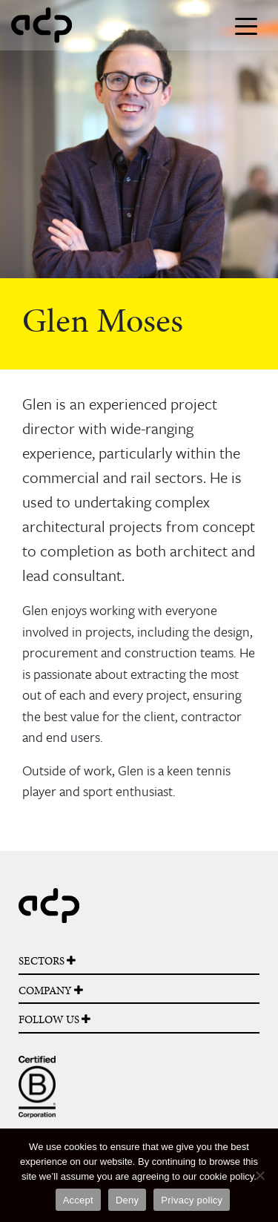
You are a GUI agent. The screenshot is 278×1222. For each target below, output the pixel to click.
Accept (78, 1200)
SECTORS (47, 960)
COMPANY (51, 990)
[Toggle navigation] (246, 25)
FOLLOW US (54, 1019)
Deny (127, 1200)
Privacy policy (191, 1200)
